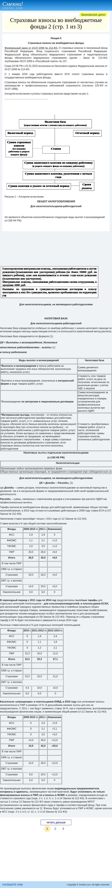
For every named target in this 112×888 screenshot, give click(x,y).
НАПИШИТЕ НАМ (12, 884)
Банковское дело (93, 14)
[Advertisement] (56, 858)
